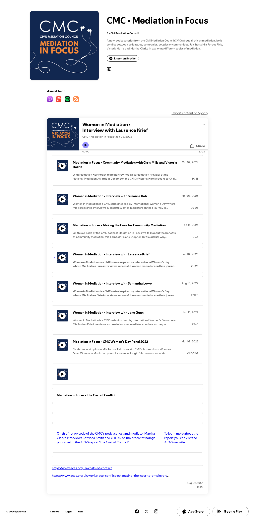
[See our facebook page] (137, 511)
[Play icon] (85, 145)
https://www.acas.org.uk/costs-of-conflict (82, 468)
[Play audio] (204, 124)
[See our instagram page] (156, 511)
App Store (193, 511)
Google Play (230, 511)
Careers (54, 511)
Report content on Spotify (190, 113)
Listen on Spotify (122, 58)
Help (80, 511)
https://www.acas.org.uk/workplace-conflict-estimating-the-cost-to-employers (109, 475)
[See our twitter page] (146, 511)
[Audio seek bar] (143, 149)
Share (197, 145)
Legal (68, 511)
